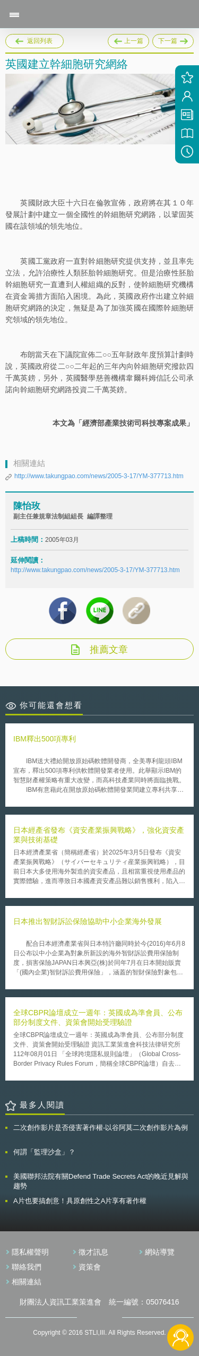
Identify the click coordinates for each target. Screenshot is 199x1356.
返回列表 (40, 41)
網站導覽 (160, 1252)
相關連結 (26, 1281)
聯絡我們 (26, 1267)
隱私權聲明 (30, 1252)
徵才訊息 (93, 1252)
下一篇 (173, 39)
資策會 (90, 1267)
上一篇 (128, 39)
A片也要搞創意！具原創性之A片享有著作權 (79, 1201)
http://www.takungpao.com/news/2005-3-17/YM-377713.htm (99, 476)
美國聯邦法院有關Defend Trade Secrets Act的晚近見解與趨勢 (100, 1181)
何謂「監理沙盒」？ (44, 1152)
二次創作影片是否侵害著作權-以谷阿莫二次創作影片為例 (100, 1128)
